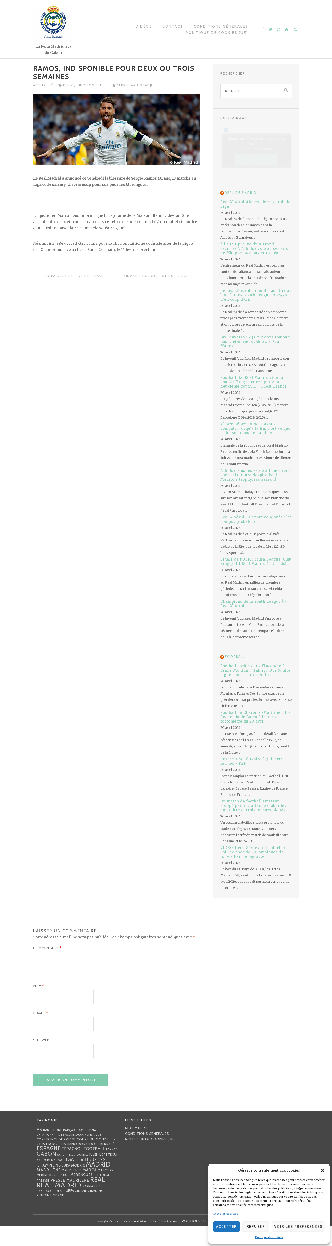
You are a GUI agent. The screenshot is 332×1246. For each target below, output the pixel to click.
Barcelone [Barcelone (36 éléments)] (52, 1150)
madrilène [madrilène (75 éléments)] (49, 1189)
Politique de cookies (269, 1237)
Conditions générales (221, 26)
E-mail (40, 1033)
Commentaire (47, 948)
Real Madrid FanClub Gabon (155, 1241)
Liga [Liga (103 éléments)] (68, 1179)
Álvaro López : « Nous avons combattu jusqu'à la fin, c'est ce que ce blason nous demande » (255, 428)
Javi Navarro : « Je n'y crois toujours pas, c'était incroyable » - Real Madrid (255, 341)
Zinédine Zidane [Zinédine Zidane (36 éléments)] (50, 1215)
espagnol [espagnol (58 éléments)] (72, 1168)
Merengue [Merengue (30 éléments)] (60, 1194)
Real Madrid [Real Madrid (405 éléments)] (59, 1205)
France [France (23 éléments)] (111, 1169)
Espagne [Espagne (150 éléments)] (49, 1168)
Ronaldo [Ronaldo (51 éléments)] (92, 1206)
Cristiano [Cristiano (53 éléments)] (47, 1163)
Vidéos (144, 26)
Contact (172, 26)
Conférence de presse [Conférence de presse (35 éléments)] (56, 1159)
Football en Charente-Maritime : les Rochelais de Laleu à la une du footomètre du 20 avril (255, 716)
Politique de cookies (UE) (217, 32)
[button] (322, 1170)
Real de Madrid (241, 193)
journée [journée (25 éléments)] (82, 1174)
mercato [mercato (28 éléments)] (44, 1194)
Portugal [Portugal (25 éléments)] (102, 1194)
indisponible (90, 85)
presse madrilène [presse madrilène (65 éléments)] (69, 1200)
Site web (41, 1060)
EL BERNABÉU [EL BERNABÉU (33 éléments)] (106, 1164)
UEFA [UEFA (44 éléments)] (70, 1210)
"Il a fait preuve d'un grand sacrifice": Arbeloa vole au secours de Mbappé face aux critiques (254, 248)
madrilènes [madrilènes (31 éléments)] (72, 1190)
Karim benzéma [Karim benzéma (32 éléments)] (49, 1179)
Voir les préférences (298, 1227)
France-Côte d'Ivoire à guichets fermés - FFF (251, 761)
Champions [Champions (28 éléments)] (84, 1154)
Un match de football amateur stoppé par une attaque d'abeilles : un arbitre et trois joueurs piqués (254, 805)
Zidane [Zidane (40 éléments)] (81, 1210)
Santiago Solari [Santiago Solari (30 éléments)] (51, 1210)
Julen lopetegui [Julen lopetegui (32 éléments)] (103, 1174)
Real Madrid (137, 1148)
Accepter (226, 1227)
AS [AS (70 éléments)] (39, 1149)
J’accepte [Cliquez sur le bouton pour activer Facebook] (256, 160)
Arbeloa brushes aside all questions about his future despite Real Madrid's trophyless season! (255, 475)
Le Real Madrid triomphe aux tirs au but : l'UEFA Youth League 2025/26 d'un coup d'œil (256, 295)
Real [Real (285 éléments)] (97, 1199)
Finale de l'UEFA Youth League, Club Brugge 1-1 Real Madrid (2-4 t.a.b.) (255, 561)
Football (235, 657)
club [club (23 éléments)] (97, 1154)
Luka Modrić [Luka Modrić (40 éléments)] (73, 1185)
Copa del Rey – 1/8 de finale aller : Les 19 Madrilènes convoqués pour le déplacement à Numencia (80, 276)
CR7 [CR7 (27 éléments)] (112, 1159)
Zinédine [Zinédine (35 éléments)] (95, 1210)
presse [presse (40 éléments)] (43, 1200)
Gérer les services (225, 1213)
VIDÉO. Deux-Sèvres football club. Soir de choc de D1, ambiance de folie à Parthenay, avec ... (253, 852)
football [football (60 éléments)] (94, 1168)
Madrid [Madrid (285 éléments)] (98, 1184)
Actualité (43, 85)
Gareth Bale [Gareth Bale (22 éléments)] (66, 1174)
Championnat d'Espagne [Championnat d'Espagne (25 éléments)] (55, 1154)
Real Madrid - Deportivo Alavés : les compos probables (256, 519)
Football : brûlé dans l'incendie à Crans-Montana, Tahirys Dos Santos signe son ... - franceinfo (255, 670)
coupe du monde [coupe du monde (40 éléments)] (93, 1159)
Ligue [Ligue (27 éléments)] (79, 1179)
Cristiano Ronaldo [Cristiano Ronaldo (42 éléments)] (77, 1164)
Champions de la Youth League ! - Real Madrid (253, 603)
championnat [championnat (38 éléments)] (86, 1150)
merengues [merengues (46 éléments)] (81, 1194)
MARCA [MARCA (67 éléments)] (90, 1189)
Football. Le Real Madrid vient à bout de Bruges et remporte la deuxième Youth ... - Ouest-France (253, 381)
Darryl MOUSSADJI (134, 85)
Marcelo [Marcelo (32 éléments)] (105, 1190)
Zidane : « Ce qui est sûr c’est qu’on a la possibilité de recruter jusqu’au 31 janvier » (161, 276)
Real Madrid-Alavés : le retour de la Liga (255, 204)
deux (68, 85)
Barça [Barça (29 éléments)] (68, 1150)
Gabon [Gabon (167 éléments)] (46, 1173)
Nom (38, 1006)
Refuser (256, 1227)
